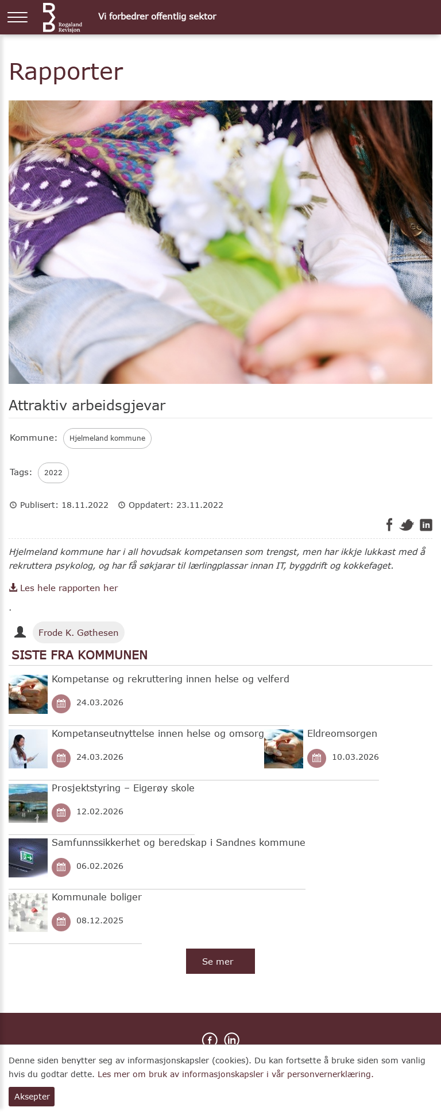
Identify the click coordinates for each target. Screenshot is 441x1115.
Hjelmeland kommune (107, 438)
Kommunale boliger (97, 896)
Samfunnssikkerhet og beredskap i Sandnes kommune (178, 842)
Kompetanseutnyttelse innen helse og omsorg (158, 733)
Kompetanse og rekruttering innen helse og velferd (170, 678)
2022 (53, 472)
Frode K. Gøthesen (78, 632)
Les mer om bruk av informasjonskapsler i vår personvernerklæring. (236, 1074)
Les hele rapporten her (63, 587)
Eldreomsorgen (342, 733)
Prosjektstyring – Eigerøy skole (123, 787)
